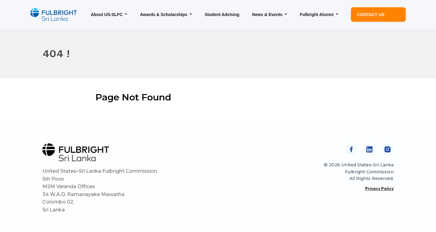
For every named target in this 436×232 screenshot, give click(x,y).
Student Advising (222, 14)
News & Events (268, 14)
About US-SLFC (107, 14)
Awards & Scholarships (164, 14)
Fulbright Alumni (317, 14)
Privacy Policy (379, 188)
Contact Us (371, 14)
